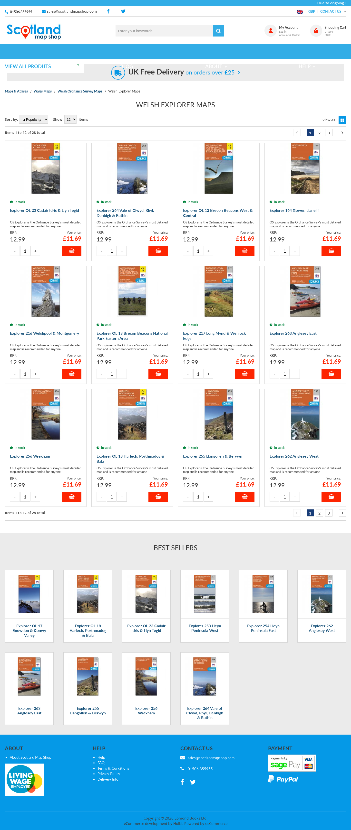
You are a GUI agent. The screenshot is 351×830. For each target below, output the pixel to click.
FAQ (101, 762)
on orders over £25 (181, 72)
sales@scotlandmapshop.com (72, 11)
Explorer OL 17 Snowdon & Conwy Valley (29, 630)
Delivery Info (108, 779)
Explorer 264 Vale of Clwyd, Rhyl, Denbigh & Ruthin (204, 713)
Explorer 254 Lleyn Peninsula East (263, 628)
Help (101, 757)
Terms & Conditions (113, 768)
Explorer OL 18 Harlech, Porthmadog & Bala (87, 630)
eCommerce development (145, 823)
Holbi (177, 823)
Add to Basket (71, 251)
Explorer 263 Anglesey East (29, 710)
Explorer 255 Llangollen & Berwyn (88, 710)
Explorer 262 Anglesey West (322, 628)
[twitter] (123, 11)
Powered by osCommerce (205, 823)
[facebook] (109, 11)
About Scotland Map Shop (30, 757)
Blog (129, 52)
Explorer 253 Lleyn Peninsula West (205, 628)
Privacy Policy (109, 773)
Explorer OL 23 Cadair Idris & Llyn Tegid (146, 628)
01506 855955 (21, 12)
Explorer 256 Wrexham (146, 710)
